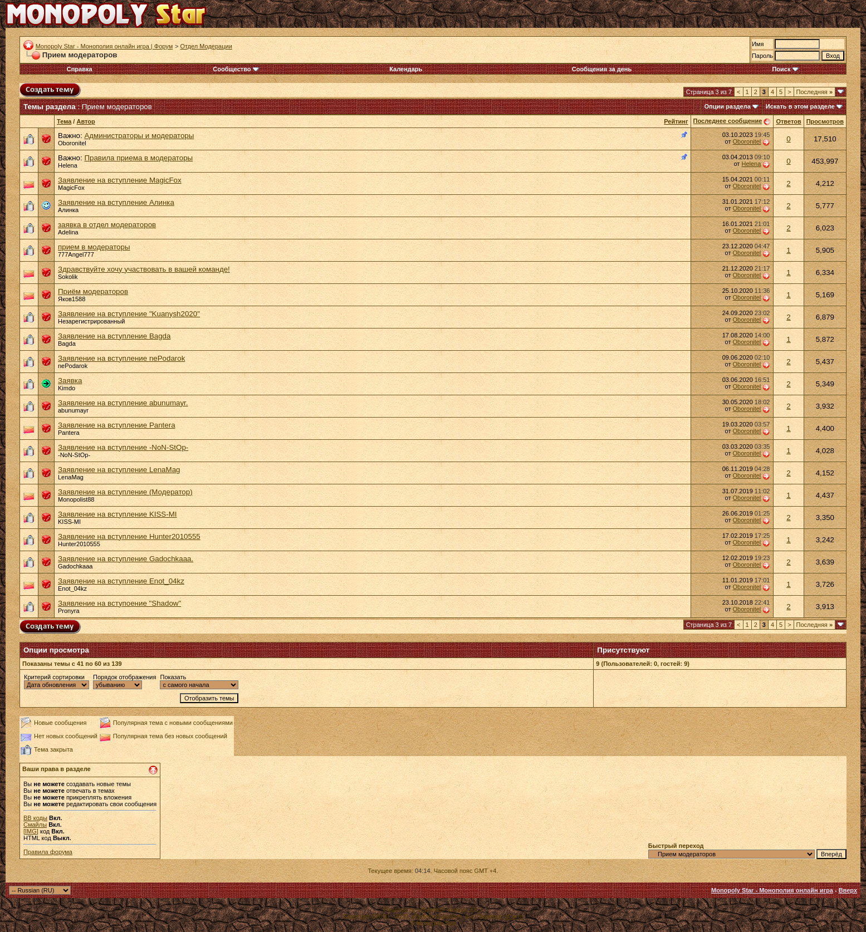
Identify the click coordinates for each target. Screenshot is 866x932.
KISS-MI (69, 521)
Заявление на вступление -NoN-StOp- (123, 447)
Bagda (67, 343)
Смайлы (35, 824)
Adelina (68, 232)
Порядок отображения (124, 677)
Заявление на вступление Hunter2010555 (129, 536)
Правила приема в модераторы (138, 158)
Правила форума (47, 851)
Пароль (762, 55)
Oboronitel (72, 143)
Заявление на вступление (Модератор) (125, 492)
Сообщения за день (602, 69)
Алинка (68, 210)
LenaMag (71, 477)
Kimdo (66, 388)
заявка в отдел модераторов (107, 224)
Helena (67, 165)
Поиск (785, 69)
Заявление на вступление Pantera (116, 425)
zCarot (513, 916)
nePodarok (72, 365)
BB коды (35, 818)
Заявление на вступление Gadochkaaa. (125, 559)
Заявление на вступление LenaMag (119, 469)
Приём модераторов (93, 291)
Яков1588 (71, 299)
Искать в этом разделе (800, 106)
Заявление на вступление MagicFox (120, 180)
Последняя (814, 92)
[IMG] (30, 831)
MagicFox (71, 187)
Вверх (848, 890)
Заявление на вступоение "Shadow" (119, 603)
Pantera (69, 432)
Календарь (405, 69)
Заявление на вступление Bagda (114, 336)
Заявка (70, 380)
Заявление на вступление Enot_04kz (121, 581)
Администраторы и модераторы (139, 135)
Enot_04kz (72, 588)
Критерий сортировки (54, 677)
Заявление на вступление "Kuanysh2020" (129, 314)
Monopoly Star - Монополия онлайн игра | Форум (104, 46)
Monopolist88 (76, 499)
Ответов (788, 121)
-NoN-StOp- (74, 455)
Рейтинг (676, 121)
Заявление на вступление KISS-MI (117, 514)
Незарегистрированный (91, 321)
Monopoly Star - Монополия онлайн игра (772, 890)
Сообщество (235, 69)
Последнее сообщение (727, 120)
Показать (173, 677)
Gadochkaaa (75, 566)
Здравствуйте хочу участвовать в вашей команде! (144, 269)
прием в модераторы (94, 247)
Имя (758, 44)
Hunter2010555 (79, 544)
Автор (85, 121)
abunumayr (73, 410)
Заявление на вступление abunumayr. (123, 403)
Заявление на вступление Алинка (116, 202)
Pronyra (69, 610)
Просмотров (825, 121)
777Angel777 (76, 254)
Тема (64, 121)
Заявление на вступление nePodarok (121, 358)
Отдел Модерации (206, 46)
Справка (79, 69)
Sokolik (67, 276)
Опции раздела (727, 106)
